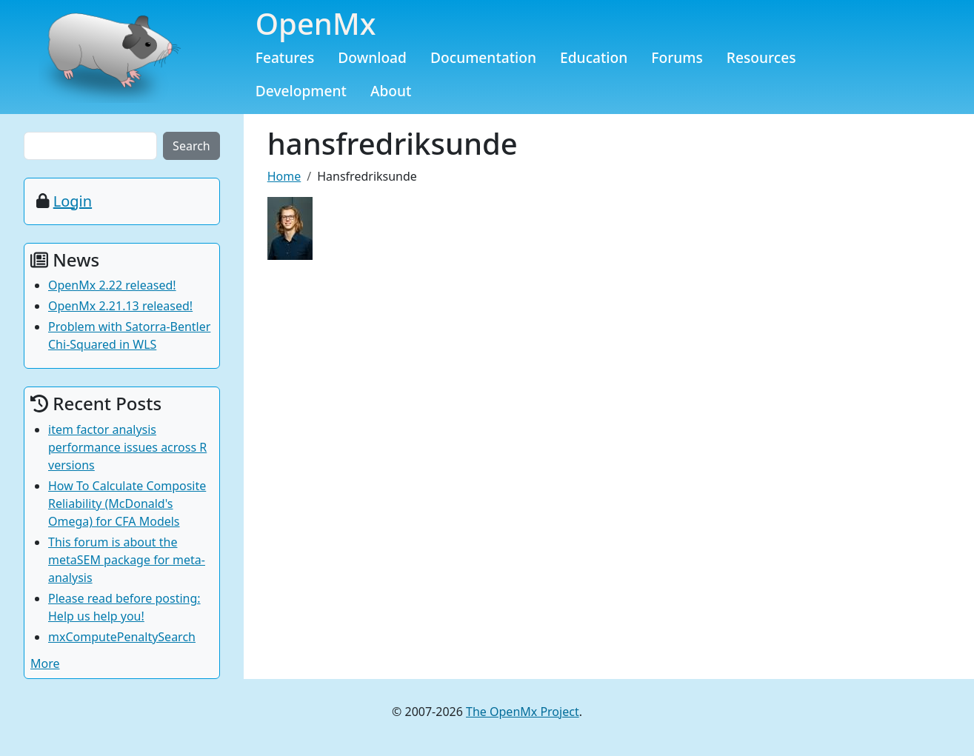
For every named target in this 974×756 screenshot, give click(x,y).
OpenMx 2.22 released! (112, 285)
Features (285, 57)
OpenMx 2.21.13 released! (120, 306)
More (45, 663)
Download (372, 57)
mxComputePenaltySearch (122, 637)
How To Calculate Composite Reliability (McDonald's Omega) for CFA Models (127, 503)
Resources (761, 57)
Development (301, 91)
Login (72, 201)
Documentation (483, 57)
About (391, 91)
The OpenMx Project (522, 711)
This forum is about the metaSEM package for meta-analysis (126, 560)
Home (284, 176)
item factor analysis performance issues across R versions (127, 447)
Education (593, 57)
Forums (677, 57)
